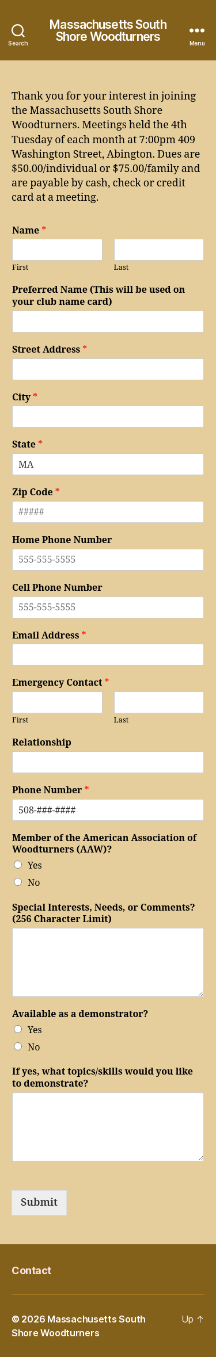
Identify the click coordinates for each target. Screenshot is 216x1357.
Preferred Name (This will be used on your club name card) (98, 296)
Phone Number (50, 790)
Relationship (41, 742)
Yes (35, 865)
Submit (39, 1202)
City (24, 397)
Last (121, 267)
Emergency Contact (60, 683)
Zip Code (36, 492)
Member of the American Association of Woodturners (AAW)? (104, 844)
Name (29, 230)
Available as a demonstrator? (80, 1014)
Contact (31, 1270)
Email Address (49, 635)
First (20, 267)
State (27, 444)
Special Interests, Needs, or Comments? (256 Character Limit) (103, 914)
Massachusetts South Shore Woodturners (108, 30)
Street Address (49, 350)
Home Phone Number (62, 540)
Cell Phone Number (57, 588)
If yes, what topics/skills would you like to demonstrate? (102, 1078)
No (34, 883)
